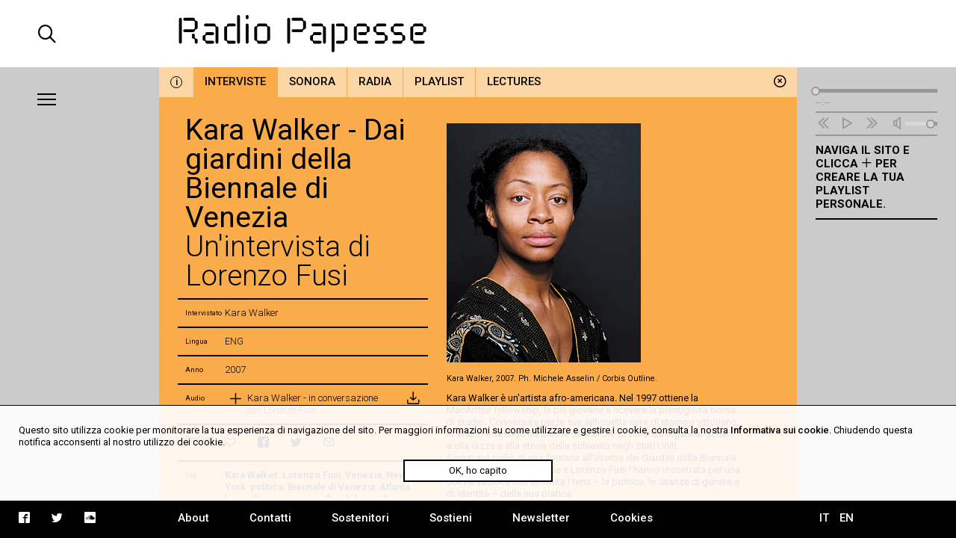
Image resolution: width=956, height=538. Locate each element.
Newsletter (541, 518)
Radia (374, 81)
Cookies (631, 518)
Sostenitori (360, 518)
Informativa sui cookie (779, 430)
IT (824, 518)
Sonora (312, 81)
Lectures (514, 81)
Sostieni (450, 518)
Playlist (439, 81)
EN (846, 518)
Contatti (270, 518)
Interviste (235, 81)
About (193, 518)
